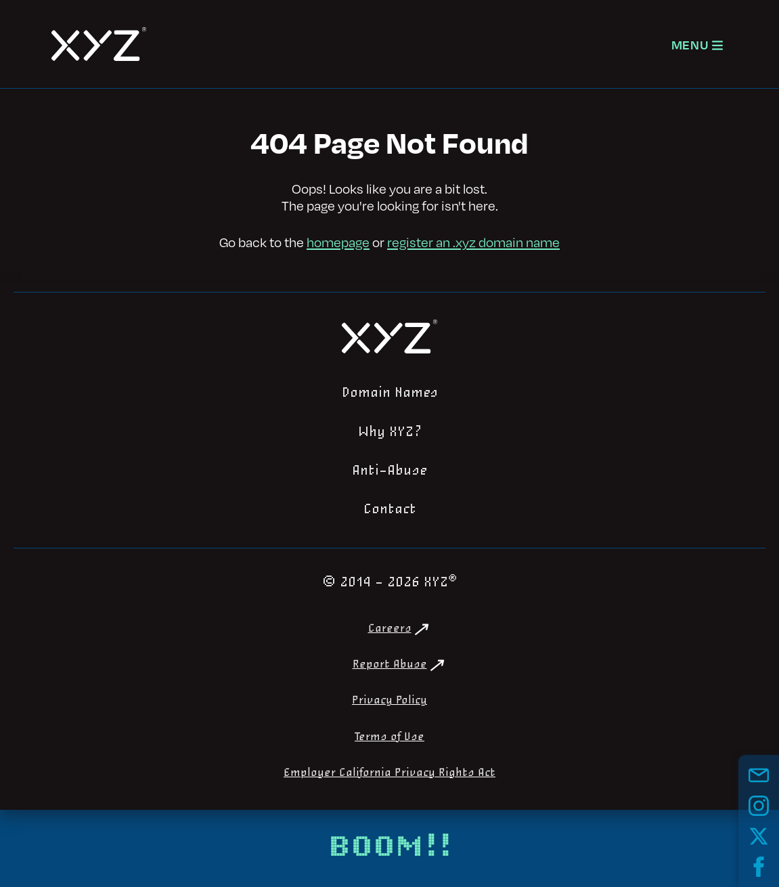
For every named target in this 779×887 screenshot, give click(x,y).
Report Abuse (390, 664)
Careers (389, 628)
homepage (338, 242)
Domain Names (390, 392)
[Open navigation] (697, 44)
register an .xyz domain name (473, 242)
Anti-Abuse (390, 470)
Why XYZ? (390, 432)
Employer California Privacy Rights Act (389, 773)
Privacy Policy (389, 700)
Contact (389, 509)
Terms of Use (389, 737)
